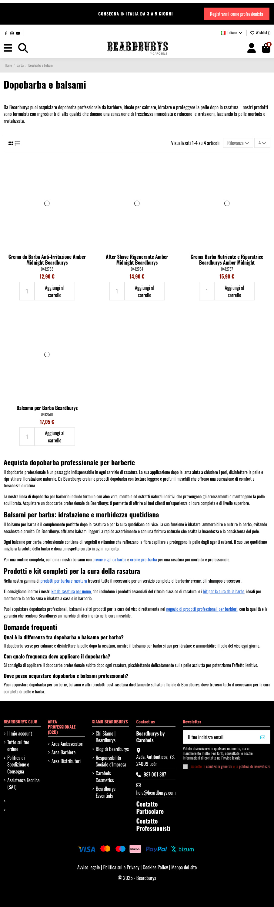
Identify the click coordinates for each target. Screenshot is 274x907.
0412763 (47, 269)
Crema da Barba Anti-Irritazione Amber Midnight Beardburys (47, 259)
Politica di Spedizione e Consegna (18, 764)
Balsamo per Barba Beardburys (47, 407)
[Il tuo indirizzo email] (219, 736)
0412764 (137, 269)
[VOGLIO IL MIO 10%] (263, 736)
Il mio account (19, 733)
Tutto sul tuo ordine (18, 746)
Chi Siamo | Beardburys (106, 737)
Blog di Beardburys (112, 749)
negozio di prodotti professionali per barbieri (201, 609)
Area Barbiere (63, 752)
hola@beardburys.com (155, 792)
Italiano (232, 32)
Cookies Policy (156, 867)
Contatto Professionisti (153, 824)
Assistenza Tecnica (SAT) (23, 783)
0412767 (227, 269)
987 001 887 (155, 774)
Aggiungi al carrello (54, 291)
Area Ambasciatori (68, 743)
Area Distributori (66, 761)
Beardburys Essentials (105, 792)
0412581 (47, 414)
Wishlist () (260, 32)
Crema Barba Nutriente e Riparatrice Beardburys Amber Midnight (227, 259)
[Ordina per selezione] (238, 143)
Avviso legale (88, 867)
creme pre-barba (143, 559)
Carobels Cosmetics (105, 776)
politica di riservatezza (254, 766)
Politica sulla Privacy (121, 867)
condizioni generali (219, 766)
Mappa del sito (184, 867)
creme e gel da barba (109, 559)
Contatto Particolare (150, 807)
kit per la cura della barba (224, 591)
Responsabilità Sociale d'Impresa (111, 761)
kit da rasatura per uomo (71, 591)
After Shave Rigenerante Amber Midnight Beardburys (137, 259)
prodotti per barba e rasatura (64, 580)
